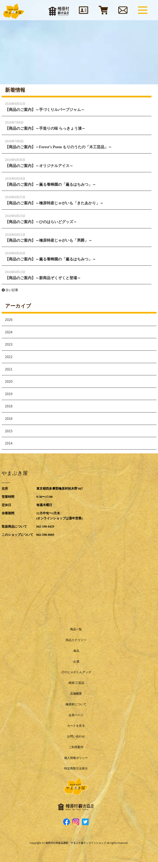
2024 (9, 331)
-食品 (75, 650)
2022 (9, 356)
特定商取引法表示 (76, 768)
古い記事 (10, 290)
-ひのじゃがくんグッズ (76, 672)
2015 (9, 430)
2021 (9, 369)
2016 (9, 418)
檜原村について (76, 704)
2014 (9, 443)
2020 (9, 381)
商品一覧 (76, 629)
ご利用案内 (76, 747)
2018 (9, 405)
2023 (9, 344)
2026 (9, 319)
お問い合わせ (76, 736)
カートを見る (76, 725)
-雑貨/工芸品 (76, 682)
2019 (9, 393)
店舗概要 (76, 693)
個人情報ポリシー (76, 758)
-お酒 (75, 661)
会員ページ (76, 715)
